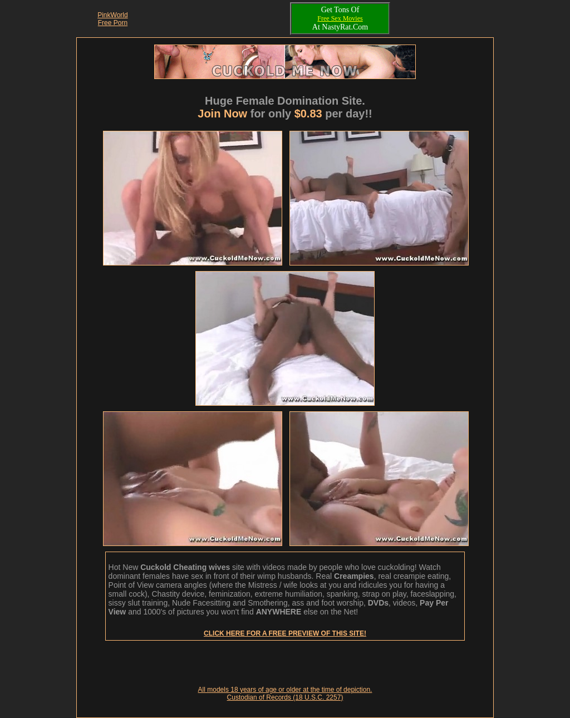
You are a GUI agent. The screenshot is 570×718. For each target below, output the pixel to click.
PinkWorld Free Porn (112, 19)
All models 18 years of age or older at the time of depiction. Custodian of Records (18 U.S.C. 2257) (285, 693)
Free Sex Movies (339, 18)
